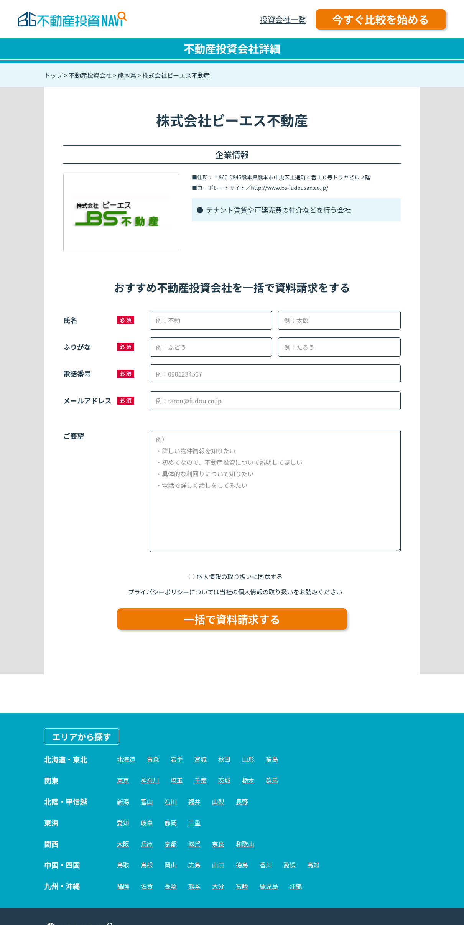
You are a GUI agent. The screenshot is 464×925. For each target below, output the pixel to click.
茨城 (224, 780)
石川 (171, 801)
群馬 (272, 780)
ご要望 (73, 436)
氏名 (70, 320)
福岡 (123, 885)
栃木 (248, 780)
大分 (218, 885)
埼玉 (177, 780)
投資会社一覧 (283, 19)
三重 (194, 822)
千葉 (200, 780)
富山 (147, 801)
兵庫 (147, 843)
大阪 (123, 843)
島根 (147, 864)
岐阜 (147, 822)
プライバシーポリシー (158, 591)
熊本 (194, 885)
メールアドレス (87, 400)
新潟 (123, 801)
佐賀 (147, 885)
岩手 (177, 759)
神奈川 (150, 780)
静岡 (171, 822)
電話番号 (77, 374)
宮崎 (242, 885)
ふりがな (77, 347)
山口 (218, 864)
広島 (194, 864)
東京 (123, 780)
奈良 (218, 843)
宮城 (200, 759)
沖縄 (296, 885)
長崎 (171, 885)
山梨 (218, 801)
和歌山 (245, 843)
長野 (242, 801)
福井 (194, 801)
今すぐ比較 (380, 19)
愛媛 (289, 864)
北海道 (126, 759)
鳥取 (123, 864)
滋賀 (194, 843)
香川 (266, 864)
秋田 (224, 759)
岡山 (171, 864)
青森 (153, 759)
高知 (313, 864)
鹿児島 (269, 885)
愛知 (123, 822)
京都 (171, 843)
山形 (248, 759)
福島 (272, 759)
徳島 (242, 864)
